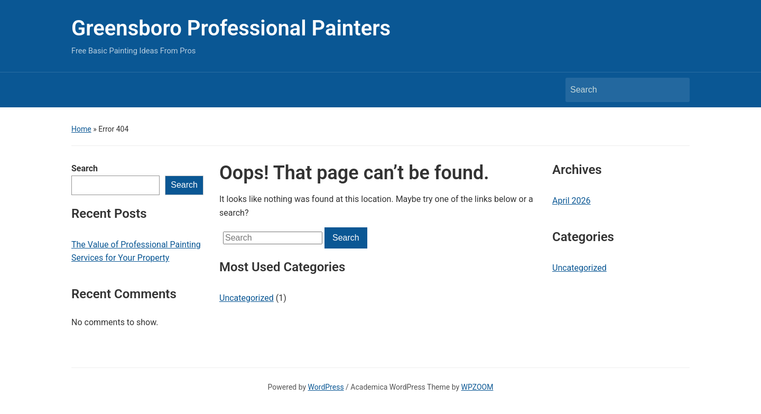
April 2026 (571, 201)
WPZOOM (477, 387)
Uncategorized (246, 298)
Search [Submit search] (676, 89)
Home (81, 129)
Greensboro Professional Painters (231, 28)
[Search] (617, 90)
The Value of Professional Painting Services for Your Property (136, 251)
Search (84, 168)
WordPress (326, 387)
